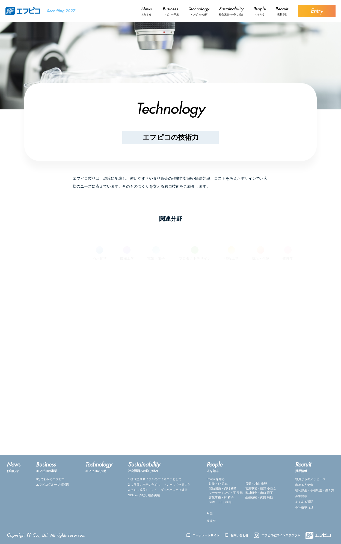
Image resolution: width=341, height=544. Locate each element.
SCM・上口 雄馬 (220, 502)
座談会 (211, 520)
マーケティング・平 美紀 (226, 492)
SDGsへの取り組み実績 (144, 495)
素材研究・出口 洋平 (259, 492)
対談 (210, 513)
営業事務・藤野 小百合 (260, 488)
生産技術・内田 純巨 (259, 497)
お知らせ (146, 11)
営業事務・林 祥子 (221, 497)
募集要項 (301, 496)
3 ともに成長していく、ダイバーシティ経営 (158, 489)
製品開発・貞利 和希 (223, 488)
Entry (317, 10)
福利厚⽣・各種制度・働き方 (314, 490)
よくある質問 (304, 501)
